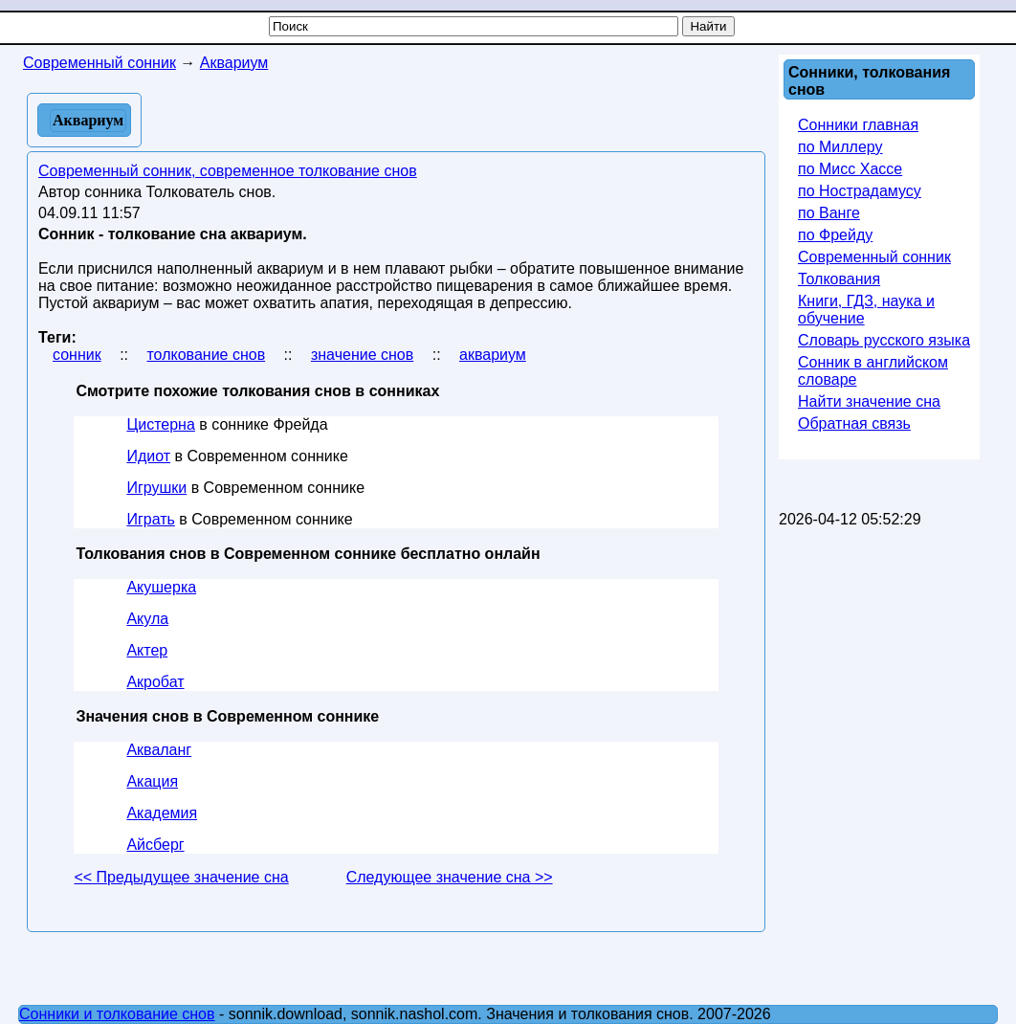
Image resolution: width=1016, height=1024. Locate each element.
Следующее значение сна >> (449, 877)
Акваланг (158, 750)
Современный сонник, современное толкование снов (227, 171)
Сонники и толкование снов (117, 1014)
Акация (152, 781)
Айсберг (155, 844)
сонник (77, 354)
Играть (150, 519)
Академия (161, 813)
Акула (147, 619)
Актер (146, 650)
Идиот (148, 456)
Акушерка (161, 587)
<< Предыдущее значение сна (181, 877)
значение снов (362, 354)
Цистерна (160, 424)
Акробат (155, 682)
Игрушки (156, 487)
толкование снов (205, 354)
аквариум (492, 354)
